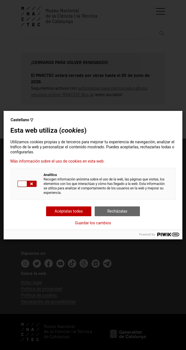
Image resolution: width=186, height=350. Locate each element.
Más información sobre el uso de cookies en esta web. (57, 161)
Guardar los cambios (93, 223)
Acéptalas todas (69, 211)
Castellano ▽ (22, 120)
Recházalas (117, 211)
